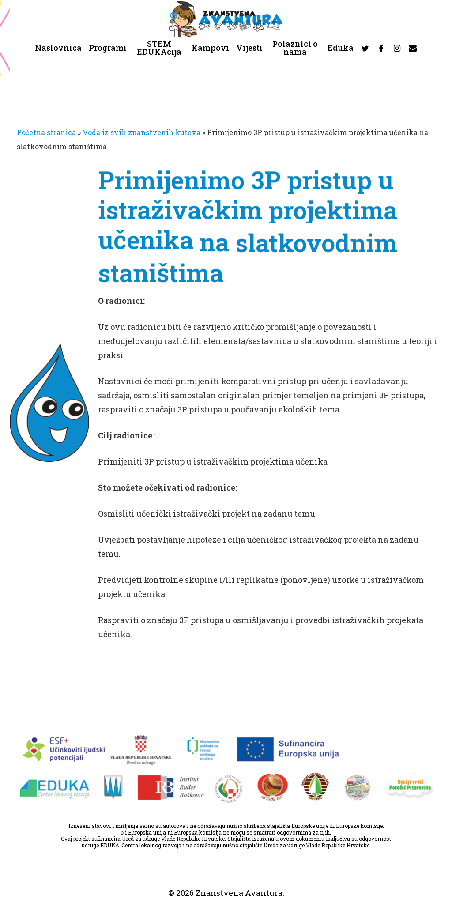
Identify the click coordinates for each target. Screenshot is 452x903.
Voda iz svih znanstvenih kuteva (141, 132)
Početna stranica (46, 132)
